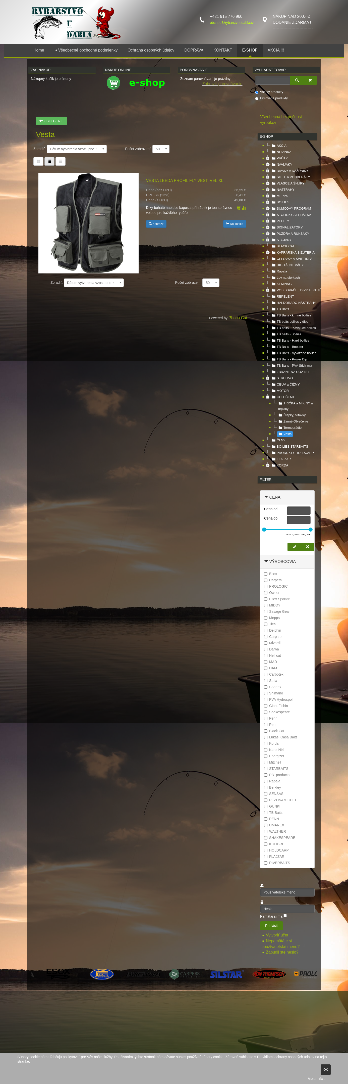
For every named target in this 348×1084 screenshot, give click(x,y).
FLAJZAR (281, 459)
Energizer (274, 756)
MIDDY (272, 605)
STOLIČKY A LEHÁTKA (291, 215)
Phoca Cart (238, 318)
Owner (271, 593)
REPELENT (282, 296)
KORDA (279, 465)
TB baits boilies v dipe (289, 321)
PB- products (276, 775)
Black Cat (274, 731)
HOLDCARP (276, 850)
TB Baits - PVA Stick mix (291, 365)
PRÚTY (279, 158)
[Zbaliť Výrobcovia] (266, 561)
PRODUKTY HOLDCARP (292, 453)
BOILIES (280, 202)
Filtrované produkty (271, 98)
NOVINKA (281, 152)
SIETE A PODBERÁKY (290, 177)
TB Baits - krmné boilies (291, 315)
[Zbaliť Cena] (266, 497)
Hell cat (272, 655)
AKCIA (278, 146)
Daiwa (271, 649)
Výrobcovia (282, 561)
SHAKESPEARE (279, 838)
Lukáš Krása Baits (281, 737)
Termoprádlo (289, 428)
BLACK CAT (283, 246)
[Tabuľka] (38, 161)
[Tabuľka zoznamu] (49, 161)
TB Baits (280, 309)
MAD (270, 662)
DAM (270, 668)
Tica (270, 624)
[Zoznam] (60, 161)
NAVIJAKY (281, 164)
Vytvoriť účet (277, 935)
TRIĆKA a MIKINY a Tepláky (295, 406)
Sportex (272, 687)
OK (325, 1069)
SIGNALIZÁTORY (287, 227)
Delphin (272, 630)
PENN (271, 819)
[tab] (287, 497)
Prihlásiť (271, 926)
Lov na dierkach (285, 277)
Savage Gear (277, 611)
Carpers (273, 580)
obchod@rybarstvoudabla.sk (232, 23)
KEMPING (281, 284)
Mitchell (272, 762)
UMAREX (274, 825)
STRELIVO (282, 378)
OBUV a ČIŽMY (285, 384)
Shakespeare (277, 712)
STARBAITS (276, 769)
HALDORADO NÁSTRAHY (293, 303)
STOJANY (281, 240)
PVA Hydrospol (278, 699)
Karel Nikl (274, 750)
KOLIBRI (273, 844)
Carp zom (274, 637)
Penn (270, 718)
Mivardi (272, 643)
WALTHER (275, 831)
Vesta (284, 434)
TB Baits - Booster (287, 347)
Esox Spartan (277, 599)
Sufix (270, 681)
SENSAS (273, 794)
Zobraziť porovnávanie (222, 84)
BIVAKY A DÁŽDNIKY (289, 171)
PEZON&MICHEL (280, 800)
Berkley (272, 787)
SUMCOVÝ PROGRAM (291, 208)
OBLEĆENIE (51, 121)
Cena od (270, 509)
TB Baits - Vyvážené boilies (293, 353)
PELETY (280, 221)
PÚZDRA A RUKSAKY (290, 234)
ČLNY (278, 440)
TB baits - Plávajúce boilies (293, 328)
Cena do (270, 518)
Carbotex (273, 674)
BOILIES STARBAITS (289, 446)
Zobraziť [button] (156, 224)
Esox (270, 574)
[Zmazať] (310, 80)
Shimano (273, 693)
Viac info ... (318, 1078)
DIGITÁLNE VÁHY (287, 265)
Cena (274, 497)
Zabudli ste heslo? (282, 952)
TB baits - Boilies (286, 334)
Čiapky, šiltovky (291, 415)
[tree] (287, 306)
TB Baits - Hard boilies (290, 340)
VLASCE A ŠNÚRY (288, 183)
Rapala (279, 271)
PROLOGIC (276, 586)
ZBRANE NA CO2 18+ (290, 372)
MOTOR (280, 391)
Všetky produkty (269, 92)
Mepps (272, 618)
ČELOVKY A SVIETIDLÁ (291, 259)
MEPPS (279, 196)
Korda (271, 743)
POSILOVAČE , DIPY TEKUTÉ (296, 290)
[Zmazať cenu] (307, 547)
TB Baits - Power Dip (289, 359)
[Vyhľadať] (297, 80)
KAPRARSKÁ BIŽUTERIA (293, 252)
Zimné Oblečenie (292, 421)
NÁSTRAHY (283, 190)
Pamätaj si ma (271, 916)
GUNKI (272, 806)
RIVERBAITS (277, 863)
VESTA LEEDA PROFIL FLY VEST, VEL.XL (184, 180)
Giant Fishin (276, 706)
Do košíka (234, 224)
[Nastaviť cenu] (294, 547)
